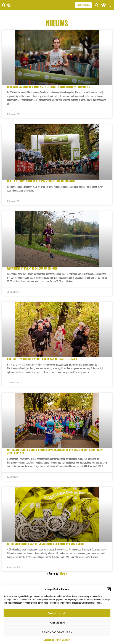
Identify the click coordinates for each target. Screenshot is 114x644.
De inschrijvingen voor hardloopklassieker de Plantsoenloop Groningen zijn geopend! (54, 451)
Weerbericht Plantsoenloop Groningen (32, 268)
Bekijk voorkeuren (57, 632)
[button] (108, 589)
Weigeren (57, 622)
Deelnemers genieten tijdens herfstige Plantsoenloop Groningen (48, 87)
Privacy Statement (62, 639)
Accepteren (57, 612)
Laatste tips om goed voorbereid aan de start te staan (42, 359)
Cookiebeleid (49, 639)
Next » (63, 573)
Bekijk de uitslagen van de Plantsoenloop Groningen (41, 181)
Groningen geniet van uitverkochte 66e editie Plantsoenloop (46, 544)
